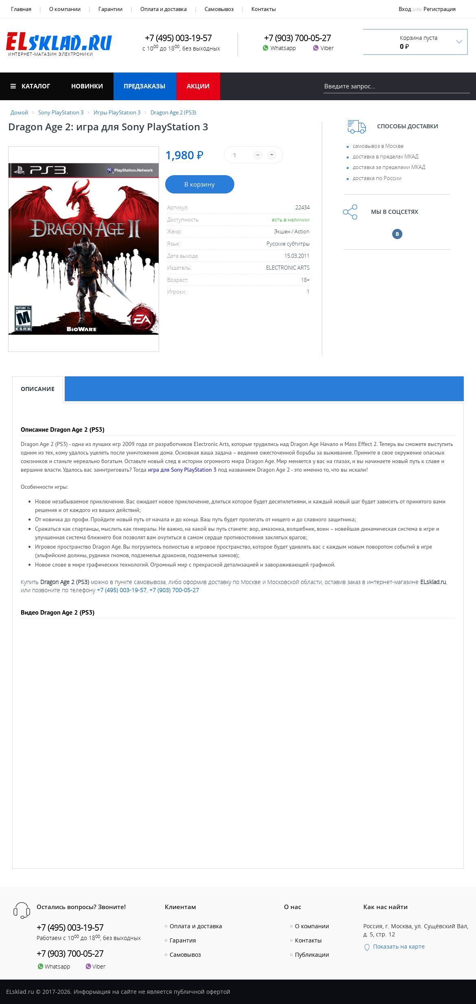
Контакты (263, 9)
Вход (405, 9)
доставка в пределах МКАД (385, 156)
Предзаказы (145, 86)
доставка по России (377, 178)
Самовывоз (219, 9)
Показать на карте (394, 946)
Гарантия (183, 940)
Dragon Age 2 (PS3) (173, 112)
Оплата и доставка (163, 9)
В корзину (199, 184)
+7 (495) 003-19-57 (121, 590)
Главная (21, 9)
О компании (65, 9)
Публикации (312, 954)
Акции (198, 86)
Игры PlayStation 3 (117, 112)
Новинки (87, 86)
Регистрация (440, 9)
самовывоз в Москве (378, 145)
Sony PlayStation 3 (60, 112)
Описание (38, 389)
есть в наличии (291, 219)
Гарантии (110, 9)
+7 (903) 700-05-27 (174, 590)
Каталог (30, 86)
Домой (19, 112)
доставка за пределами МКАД (389, 167)
